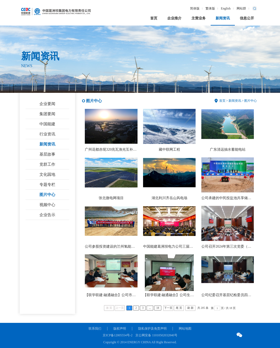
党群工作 (47, 164)
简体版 (195, 8)
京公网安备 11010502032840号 (156, 335)
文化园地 (47, 174)
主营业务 (198, 18)
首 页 (109, 307)
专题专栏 (47, 184)
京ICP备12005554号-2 (117, 335)
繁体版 (210, 8)
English (226, 8)
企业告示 (47, 215)
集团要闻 (47, 114)
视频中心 (47, 205)
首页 (153, 18)
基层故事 (47, 154)
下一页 (168, 307)
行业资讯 (47, 134)
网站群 (241, 8)
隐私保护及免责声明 (152, 328)
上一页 (120, 307)
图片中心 (47, 194)
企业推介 (174, 18)
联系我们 (95, 328)
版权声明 (119, 328)
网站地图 (185, 328)
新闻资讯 (223, 18)
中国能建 (47, 124)
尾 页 (179, 307)
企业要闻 (47, 104)
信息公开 (247, 18)
